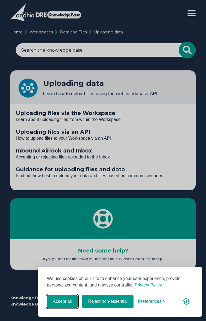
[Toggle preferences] (151, 301)
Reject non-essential (108, 301)
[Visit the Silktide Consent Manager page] (186, 301)
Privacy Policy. (149, 285)
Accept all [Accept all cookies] (62, 301)
